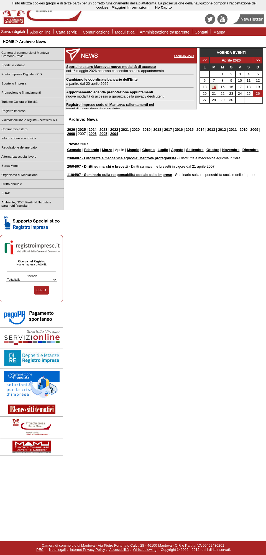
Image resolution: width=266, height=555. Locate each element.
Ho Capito (163, 7)
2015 (189, 129)
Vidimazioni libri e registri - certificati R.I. (29, 120)
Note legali (57, 550)
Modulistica (124, 32)
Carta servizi (67, 32)
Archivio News (32, 41)
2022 (114, 129)
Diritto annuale (11, 184)
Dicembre (250, 150)
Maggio (133, 150)
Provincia (31, 276)
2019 (146, 129)
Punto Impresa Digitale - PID (21, 74)
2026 (71, 129)
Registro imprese (13, 110)
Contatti (201, 32)
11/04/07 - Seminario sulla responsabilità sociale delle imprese (119, 175)
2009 (254, 129)
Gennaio (74, 150)
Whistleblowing (145, 550)
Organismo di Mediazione (19, 175)
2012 (222, 129)
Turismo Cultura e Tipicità (19, 101)
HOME (8, 41)
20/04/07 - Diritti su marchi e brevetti (97, 166)
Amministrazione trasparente (164, 32)
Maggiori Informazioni (130, 7)
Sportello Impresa (13, 83)
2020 (136, 129)
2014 (200, 129)
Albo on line (40, 32)
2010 (243, 129)
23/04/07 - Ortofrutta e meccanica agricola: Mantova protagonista (121, 158)
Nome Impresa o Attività (31, 264)
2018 (157, 129)
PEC (40, 550)
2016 (179, 129)
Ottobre (212, 150)
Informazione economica (18, 138)
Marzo (107, 150)
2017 (168, 129)
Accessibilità (119, 550)
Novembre (231, 150)
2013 (211, 129)
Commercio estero (14, 129)
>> (258, 60)
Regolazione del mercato (19, 147)
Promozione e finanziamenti (21, 92)
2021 (125, 129)
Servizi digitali (13, 31)
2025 (82, 129)
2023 (103, 129)
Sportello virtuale (13, 65)
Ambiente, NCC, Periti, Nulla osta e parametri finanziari (26, 204)
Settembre (195, 150)
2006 (92, 134)
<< (205, 60)
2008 (71, 134)
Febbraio (91, 150)
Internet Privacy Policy (87, 550)
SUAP (5, 193)
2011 (233, 129)
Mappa (219, 32)
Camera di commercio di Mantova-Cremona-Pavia (25, 54)
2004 (114, 134)
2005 (103, 134)
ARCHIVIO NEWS (184, 56)
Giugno (148, 150)
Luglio (163, 150)
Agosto (177, 150)
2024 (92, 129)
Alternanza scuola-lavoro (19, 156)
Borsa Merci (9, 165)
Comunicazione (96, 32)
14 (214, 87)
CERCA (42, 290)
